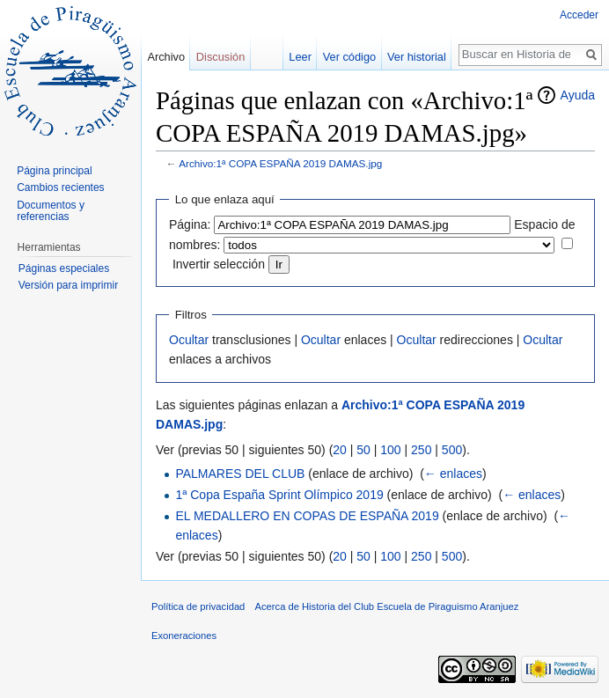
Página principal (54, 171)
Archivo (166, 56)
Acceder (579, 15)
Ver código (349, 56)
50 (363, 450)
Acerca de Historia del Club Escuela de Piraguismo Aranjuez (387, 606)
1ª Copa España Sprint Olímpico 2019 (279, 495)
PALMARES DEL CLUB (239, 474)
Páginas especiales (63, 268)
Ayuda (578, 95)
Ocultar (189, 340)
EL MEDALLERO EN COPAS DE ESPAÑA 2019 (306, 516)
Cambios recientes (60, 187)
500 (452, 450)
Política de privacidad (198, 606)
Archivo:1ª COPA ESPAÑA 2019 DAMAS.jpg (280, 163)
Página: (189, 224)
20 (340, 450)
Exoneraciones (183, 635)
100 (390, 450)
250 (421, 450)
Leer (300, 56)
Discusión (220, 56)
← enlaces (453, 474)
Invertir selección (218, 264)
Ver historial (416, 56)
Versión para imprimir (68, 285)
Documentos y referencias (50, 211)
